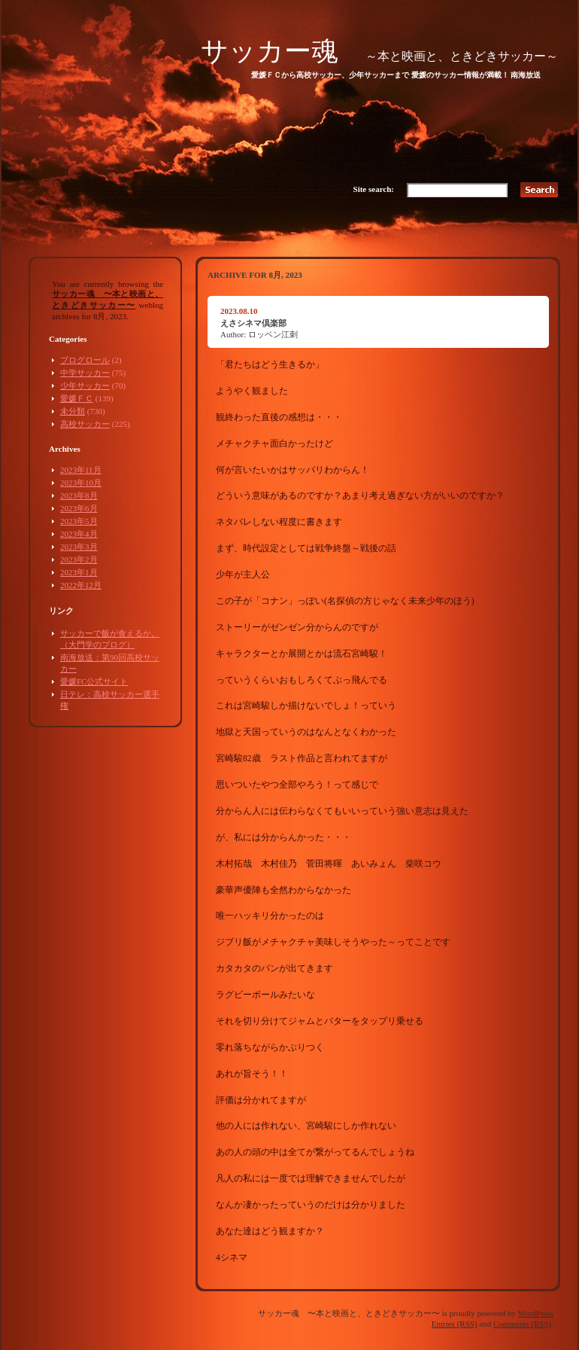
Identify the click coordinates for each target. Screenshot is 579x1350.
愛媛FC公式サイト (94, 681)
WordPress (535, 1313)
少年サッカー (85, 385)
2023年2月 (79, 559)
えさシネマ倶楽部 (253, 323)
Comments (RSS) (522, 1323)
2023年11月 (81, 469)
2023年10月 (81, 482)
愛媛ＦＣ (76, 398)
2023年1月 (79, 572)
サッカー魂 (379, 50)
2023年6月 (79, 508)
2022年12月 (81, 585)
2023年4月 (79, 533)
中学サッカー (85, 372)
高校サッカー (85, 423)
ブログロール (85, 359)
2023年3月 (79, 546)
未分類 (72, 411)
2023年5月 (79, 521)
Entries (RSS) (454, 1323)
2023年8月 (79, 495)
